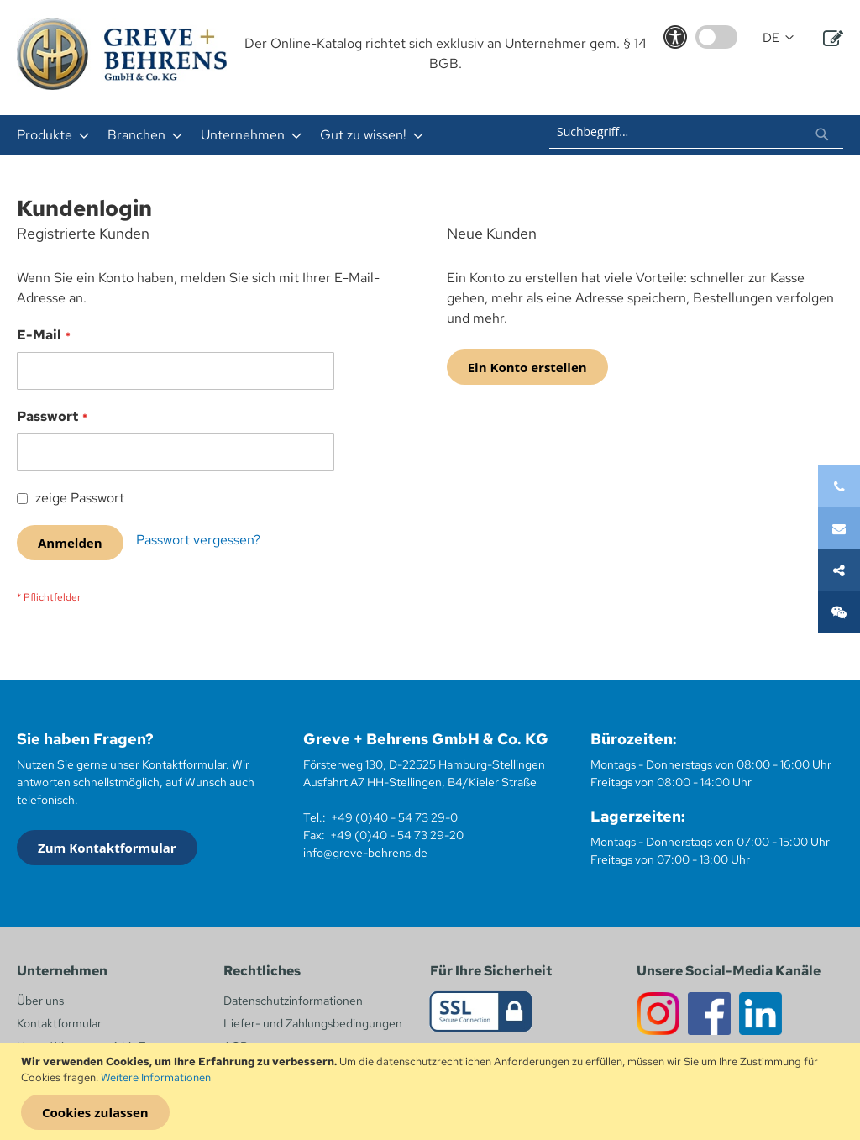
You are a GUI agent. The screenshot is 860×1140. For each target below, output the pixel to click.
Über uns (40, 1000)
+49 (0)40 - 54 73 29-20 (397, 835)
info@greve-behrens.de (365, 852)
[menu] (253, 135)
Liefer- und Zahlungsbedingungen (312, 1023)
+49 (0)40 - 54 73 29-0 (394, 817)
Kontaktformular (59, 1023)
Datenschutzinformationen (293, 1000)
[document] (432, 1092)
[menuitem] (48, 135)
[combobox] (696, 132)
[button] (778, 38)
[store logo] (122, 54)
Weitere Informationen (156, 1077)
